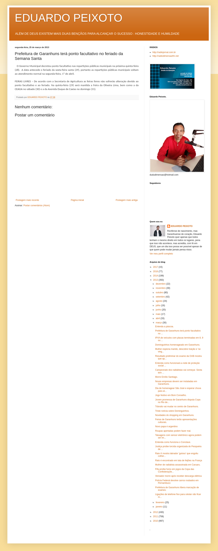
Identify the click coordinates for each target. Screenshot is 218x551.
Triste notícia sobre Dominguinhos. (172, 411)
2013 (156, 280)
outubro (160, 292)
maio (158, 314)
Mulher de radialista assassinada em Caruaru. (177, 464)
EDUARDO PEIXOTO (68, 18)
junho (159, 309)
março (159, 322)
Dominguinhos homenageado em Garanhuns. (177, 344)
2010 (156, 521)
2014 (156, 275)
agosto (159, 301)
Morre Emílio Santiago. (166, 377)
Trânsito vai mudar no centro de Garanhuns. (177, 406)
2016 (156, 271)
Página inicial (77, 200)
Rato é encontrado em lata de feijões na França (178, 460)
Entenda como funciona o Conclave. (173, 442)
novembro (161, 288)
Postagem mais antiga (127, 200)
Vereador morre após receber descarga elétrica (178, 476)
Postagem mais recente (27, 200)
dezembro (161, 284)
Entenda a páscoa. (164, 326)
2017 (156, 267)
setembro (161, 296)
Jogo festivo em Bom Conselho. (170, 395)
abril (158, 318)
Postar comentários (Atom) (36, 205)
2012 (156, 512)
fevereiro (160, 502)
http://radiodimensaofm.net (165, 56)
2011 (156, 516)
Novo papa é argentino (166, 426)
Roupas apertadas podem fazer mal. (173, 431)
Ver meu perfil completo (161, 253)
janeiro (159, 506)
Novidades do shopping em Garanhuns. (174, 415)
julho (158, 305)
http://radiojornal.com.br (164, 52)
